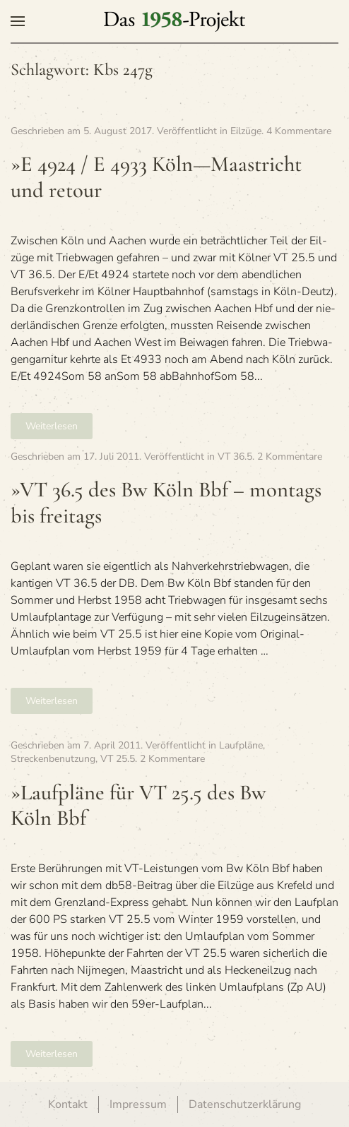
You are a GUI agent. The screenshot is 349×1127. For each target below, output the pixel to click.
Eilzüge (245, 131)
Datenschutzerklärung (245, 1104)
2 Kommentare (289, 456)
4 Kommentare (298, 131)
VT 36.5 (235, 456)
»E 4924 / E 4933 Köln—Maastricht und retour (156, 177)
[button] (18, 21)
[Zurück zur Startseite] (174, 21)
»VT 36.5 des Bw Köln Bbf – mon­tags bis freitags (166, 503)
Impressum (138, 1104)
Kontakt (68, 1104)
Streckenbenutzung (53, 758)
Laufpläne (241, 745)
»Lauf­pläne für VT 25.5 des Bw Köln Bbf (138, 806)
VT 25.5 (117, 758)
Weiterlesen (51, 426)
